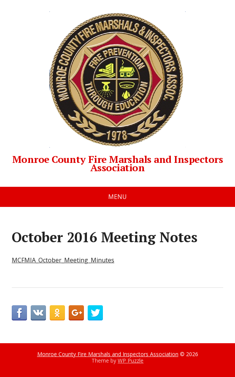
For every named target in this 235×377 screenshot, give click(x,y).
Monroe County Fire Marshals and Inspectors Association (117, 91)
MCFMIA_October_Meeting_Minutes (63, 260)
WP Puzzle (131, 360)
